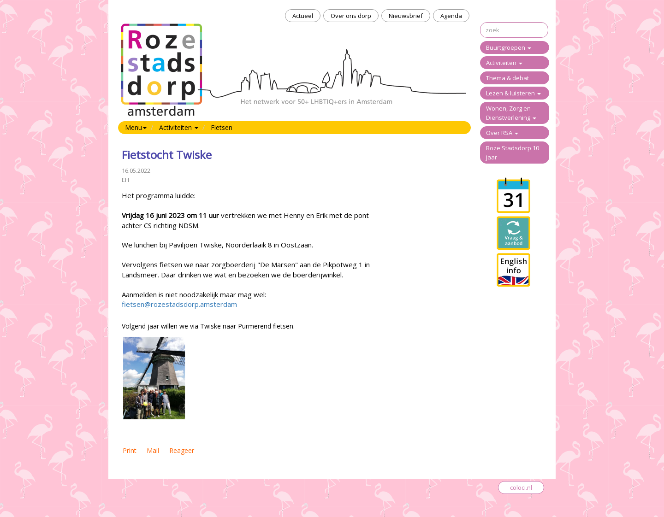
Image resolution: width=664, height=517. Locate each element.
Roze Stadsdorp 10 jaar (512, 152)
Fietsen (221, 127)
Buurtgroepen (508, 47)
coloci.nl (521, 487)
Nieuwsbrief (406, 16)
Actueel (302, 16)
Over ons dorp (351, 16)
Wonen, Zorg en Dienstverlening (511, 113)
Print (129, 450)
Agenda (451, 16)
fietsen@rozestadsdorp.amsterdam (179, 304)
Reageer (181, 450)
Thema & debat (507, 78)
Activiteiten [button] (178, 127)
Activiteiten (504, 63)
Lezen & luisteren (513, 93)
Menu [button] (136, 127)
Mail (153, 450)
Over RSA (502, 133)
